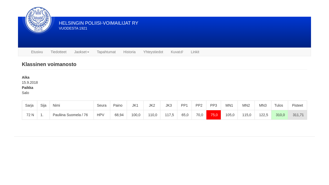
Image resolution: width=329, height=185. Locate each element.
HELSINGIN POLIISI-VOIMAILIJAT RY (98, 23)
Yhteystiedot (153, 52)
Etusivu (37, 52)
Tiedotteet (59, 52)
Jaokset (81, 52)
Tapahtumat (106, 52)
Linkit (195, 52)
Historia (129, 52)
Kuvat (177, 52)
